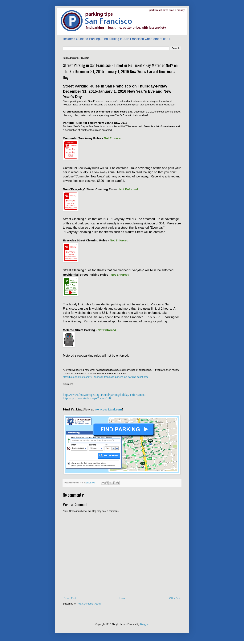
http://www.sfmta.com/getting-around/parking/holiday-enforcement (104, 394)
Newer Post (70, 598)
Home (123, 598)
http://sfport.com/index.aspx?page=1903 (87, 398)
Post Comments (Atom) (89, 603)
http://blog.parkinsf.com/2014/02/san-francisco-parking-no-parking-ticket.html (105, 377)
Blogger (144, 624)
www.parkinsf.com (108, 409)
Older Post (174, 598)
